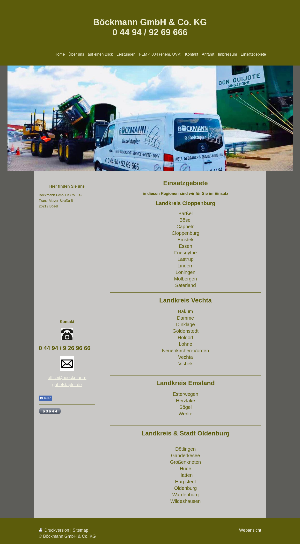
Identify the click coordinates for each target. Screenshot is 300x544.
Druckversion (54, 530)
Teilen (45, 398)
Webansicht (250, 530)
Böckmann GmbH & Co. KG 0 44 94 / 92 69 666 (150, 27)
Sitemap (80, 530)
